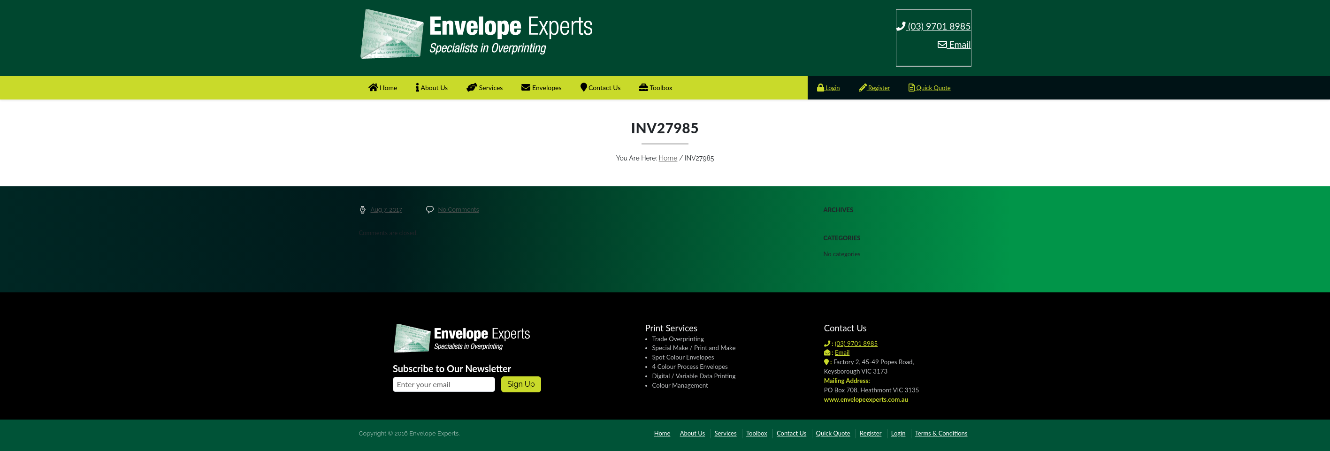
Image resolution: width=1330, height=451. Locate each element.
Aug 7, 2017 (386, 209)
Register (874, 88)
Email (954, 44)
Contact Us (601, 88)
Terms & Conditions (941, 433)
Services (484, 88)
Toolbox (655, 88)
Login (828, 88)
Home (382, 88)
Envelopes (541, 88)
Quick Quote (929, 88)
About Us (432, 88)
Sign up (521, 384)
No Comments (458, 209)
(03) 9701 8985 (933, 26)
